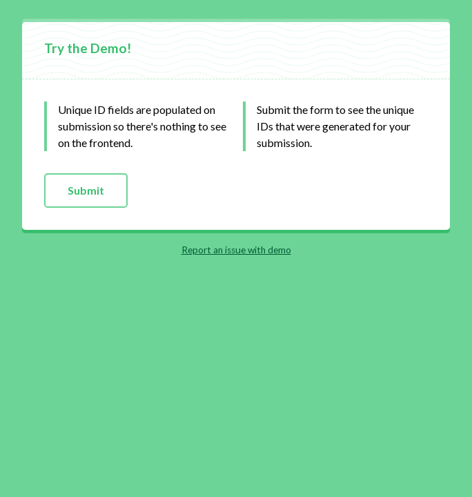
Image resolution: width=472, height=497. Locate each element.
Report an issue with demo (236, 249)
